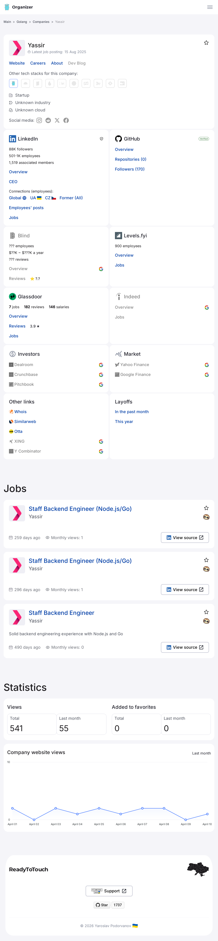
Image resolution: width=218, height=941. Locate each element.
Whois (20, 411)
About (57, 63)
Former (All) (71, 197)
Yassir (36, 516)
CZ (48, 197)
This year (124, 421)
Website (17, 63)
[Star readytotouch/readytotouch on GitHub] (102, 905)
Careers (38, 63)
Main (7, 22)
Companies (41, 22)
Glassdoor (30, 296)
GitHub (132, 139)
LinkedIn (28, 139)
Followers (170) (130, 169)
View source (185, 537)
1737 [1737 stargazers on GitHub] (118, 905)
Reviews (17, 326)
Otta (18, 431)
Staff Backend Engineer (61, 612)
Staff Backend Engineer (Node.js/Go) (80, 508)
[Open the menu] (209, 7)
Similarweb (25, 421)
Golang (22, 22)
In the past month (132, 411)
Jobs (13, 217)
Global (15, 197)
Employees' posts (26, 207)
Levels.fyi (135, 236)
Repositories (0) (131, 159)
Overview (18, 171)
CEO (13, 181)
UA (33, 197)
